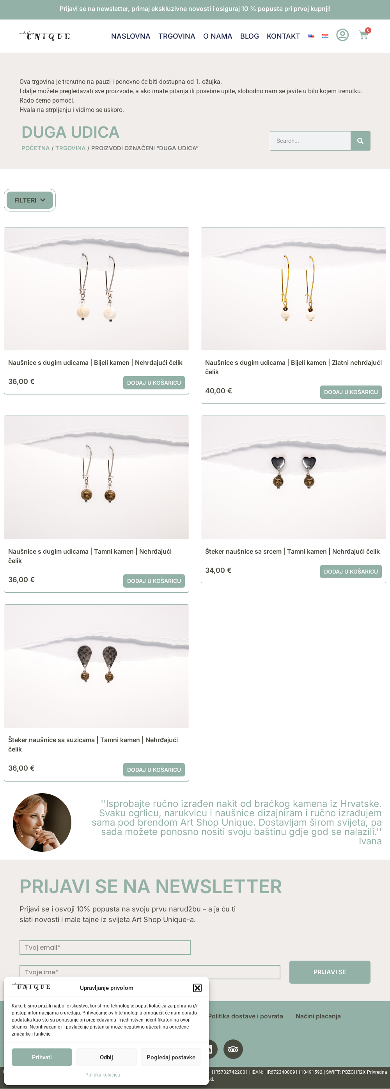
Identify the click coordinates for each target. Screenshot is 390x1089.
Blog (249, 36)
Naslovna (131, 36)
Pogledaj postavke (171, 1057)
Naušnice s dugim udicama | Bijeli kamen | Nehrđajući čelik (95, 362)
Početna (35, 148)
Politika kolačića (102, 1075)
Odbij (106, 1057)
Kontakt (283, 36)
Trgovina (176, 36)
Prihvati (42, 1057)
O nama (217, 36)
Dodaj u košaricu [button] (154, 382)
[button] (197, 988)
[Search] (360, 140)
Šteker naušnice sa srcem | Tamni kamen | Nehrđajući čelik (292, 551)
